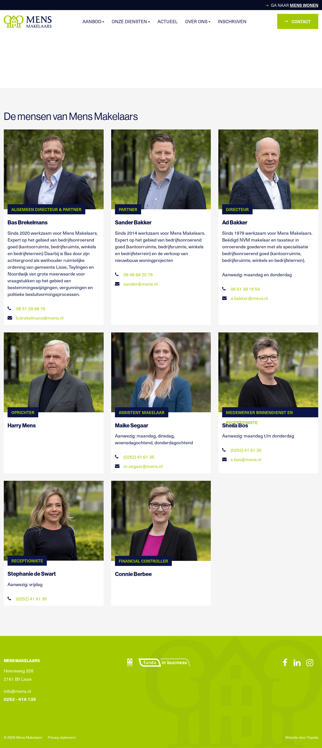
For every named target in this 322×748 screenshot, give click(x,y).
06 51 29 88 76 (26, 308)
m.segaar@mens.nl (139, 466)
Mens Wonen (304, 5)
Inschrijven (232, 21)
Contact (298, 21)
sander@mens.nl (136, 283)
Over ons (197, 21)
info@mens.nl (17, 691)
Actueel (167, 21)
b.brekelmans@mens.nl (35, 317)
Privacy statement (61, 737)
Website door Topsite (301, 737)
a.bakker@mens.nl (245, 298)
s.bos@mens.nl (241, 459)
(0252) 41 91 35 (134, 456)
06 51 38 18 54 (241, 288)
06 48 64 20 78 (134, 274)
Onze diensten (131, 21)
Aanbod (93, 21)
